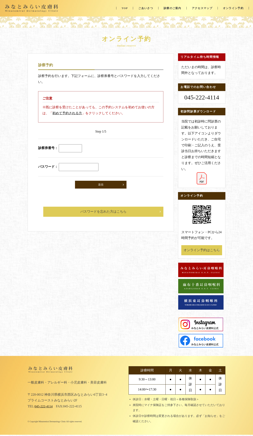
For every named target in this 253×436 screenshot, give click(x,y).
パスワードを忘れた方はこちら (103, 211)
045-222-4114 (44, 407)
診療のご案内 (172, 8)
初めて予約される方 (67, 113)
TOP (125, 8)
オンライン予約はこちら (202, 250)
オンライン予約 (233, 8)
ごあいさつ (145, 8)
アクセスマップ (202, 8)
